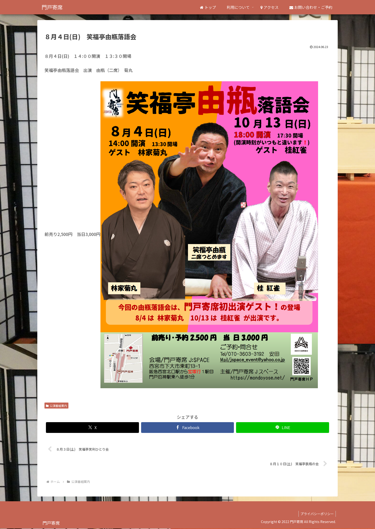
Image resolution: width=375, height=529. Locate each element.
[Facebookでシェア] (187, 427)
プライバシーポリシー (316, 514)
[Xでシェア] (92, 427)
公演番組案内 (56, 406)
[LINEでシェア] (282, 427)
